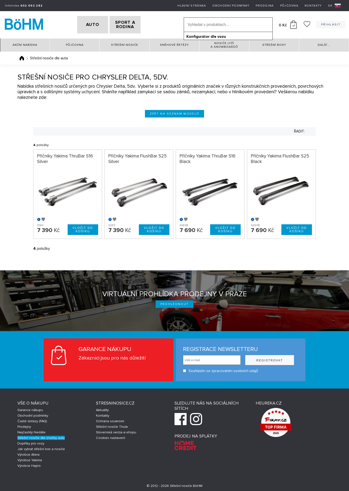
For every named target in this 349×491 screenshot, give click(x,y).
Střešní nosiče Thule (112, 425)
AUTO (85, 24)
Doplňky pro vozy (30, 442)
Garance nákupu (30, 408)
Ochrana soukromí (110, 419)
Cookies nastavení (110, 436)
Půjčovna (289, 6)
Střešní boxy (274, 43)
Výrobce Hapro (29, 464)
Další (324, 43)
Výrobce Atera (28, 453)
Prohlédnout (174, 302)
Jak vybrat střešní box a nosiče (41, 447)
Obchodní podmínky (230, 6)
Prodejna (265, 6)
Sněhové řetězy (174, 43)
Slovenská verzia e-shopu (116, 431)
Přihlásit (331, 24)
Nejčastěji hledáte (31, 431)
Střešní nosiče (124, 43)
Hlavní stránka (191, 6)
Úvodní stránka (22, 56)
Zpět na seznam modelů (174, 112)
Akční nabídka (25, 43)
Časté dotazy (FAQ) (32, 419)
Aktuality (102, 408)
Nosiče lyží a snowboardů (224, 43)
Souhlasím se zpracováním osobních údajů (220, 369)
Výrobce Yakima (29, 458)
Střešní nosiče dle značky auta (41, 436)
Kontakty (313, 6)
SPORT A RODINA (132, 24)
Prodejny (24, 425)
